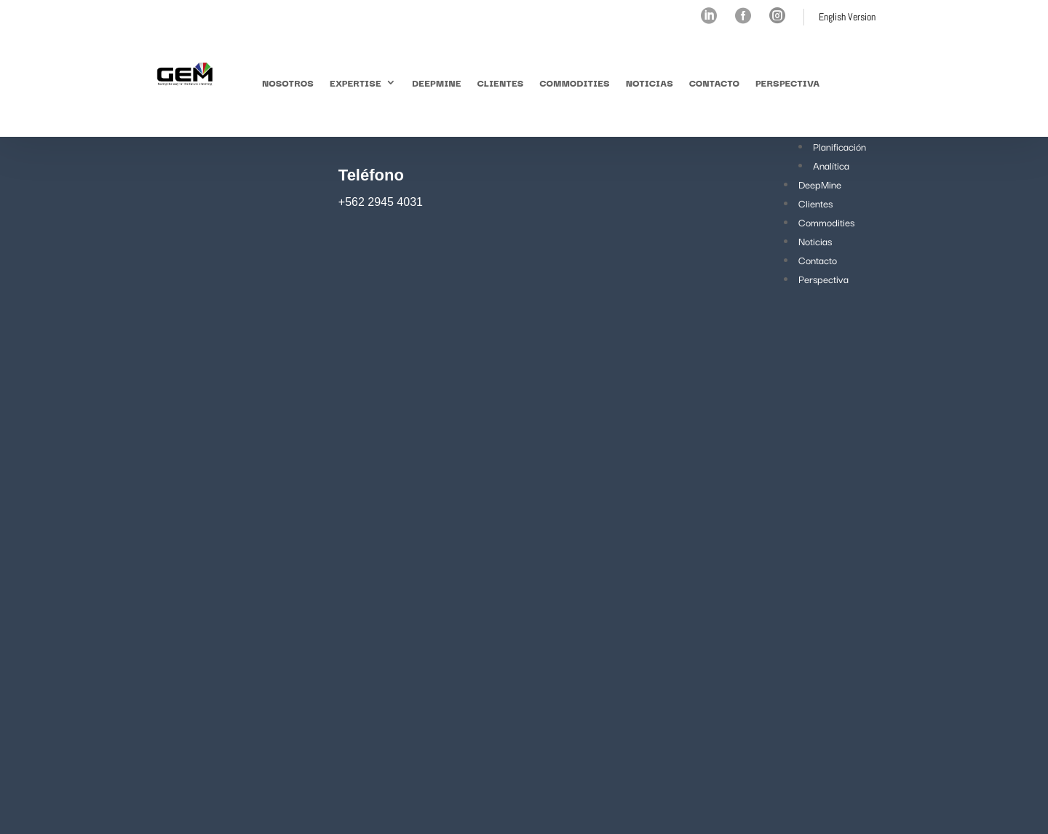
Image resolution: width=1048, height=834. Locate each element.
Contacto (714, 82)
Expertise (355, 82)
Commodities (575, 82)
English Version (847, 16)
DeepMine (436, 82)
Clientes (500, 82)
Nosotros (288, 82)
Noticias (649, 82)
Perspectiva (787, 82)
